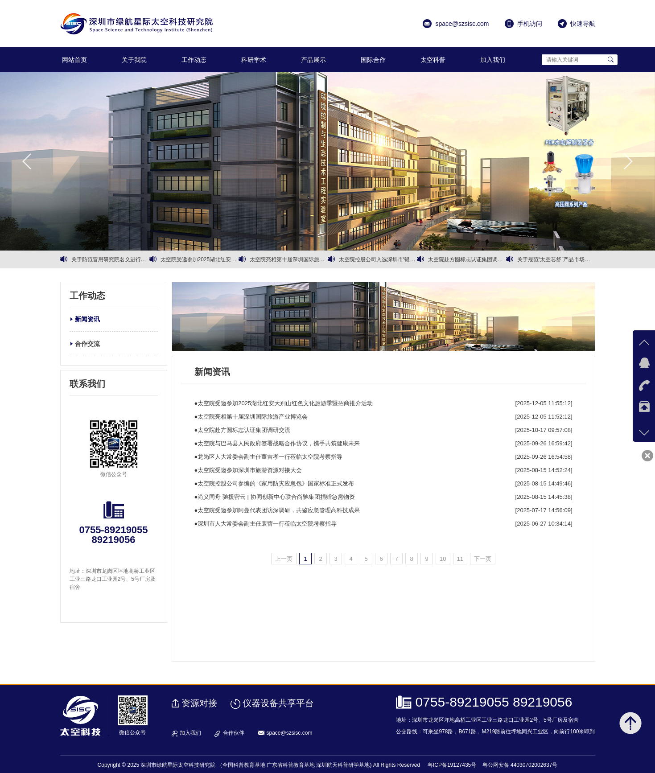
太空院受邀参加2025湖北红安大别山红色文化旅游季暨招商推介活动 (200, 259)
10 (443, 558)
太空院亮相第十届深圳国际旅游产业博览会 (289, 259)
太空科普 (432, 59)
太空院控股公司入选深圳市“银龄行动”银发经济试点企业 (378, 259)
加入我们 (492, 59)
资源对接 (199, 703)
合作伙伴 (233, 733)
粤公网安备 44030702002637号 (520, 765)
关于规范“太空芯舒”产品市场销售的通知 (556, 259)
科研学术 (253, 59)
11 (460, 558)
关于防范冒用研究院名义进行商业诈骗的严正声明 (110, 259)
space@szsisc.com (290, 733)
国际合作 (373, 59)
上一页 (283, 558)
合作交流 (87, 343)
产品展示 (313, 59)
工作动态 (193, 59)
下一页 (482, 558)
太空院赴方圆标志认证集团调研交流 (467, 259)
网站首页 (74, 59)
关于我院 (134, 59)
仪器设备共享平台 (278, 703)
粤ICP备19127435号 (452, 765)
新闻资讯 (87, 319)
